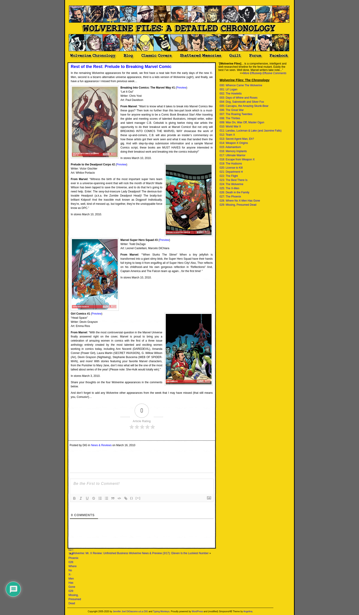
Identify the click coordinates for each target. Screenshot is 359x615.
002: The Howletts (231, 93)
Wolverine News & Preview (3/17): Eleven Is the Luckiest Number (169, 553)
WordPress (197, 611)
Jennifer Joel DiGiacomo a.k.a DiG (130, 611)
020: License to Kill (231, 167)
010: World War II (230, 126)
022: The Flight (229, 176)
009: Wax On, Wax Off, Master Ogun (242, 122)
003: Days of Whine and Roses (238, 97)
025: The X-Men (229, 188)
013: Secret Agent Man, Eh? (237, 138)
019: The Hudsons (231, 163)
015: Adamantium (230, 147)
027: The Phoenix (230, 196)
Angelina (247, 611)
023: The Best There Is (233, 180)
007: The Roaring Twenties (236, 114)
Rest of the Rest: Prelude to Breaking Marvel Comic (121, 66)
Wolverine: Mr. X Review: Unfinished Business (100, 553)
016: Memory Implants (233, 151)
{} (131, 498)
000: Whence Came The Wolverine (241, 85)
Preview (181, 87)
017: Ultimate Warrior (232, 155)
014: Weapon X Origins (234, 143)
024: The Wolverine (231, 184)
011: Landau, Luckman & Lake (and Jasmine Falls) (251, 130)
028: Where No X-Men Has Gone (240, 200)
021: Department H (231, 171)
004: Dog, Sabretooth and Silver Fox (242, 101)
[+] (138, 498)
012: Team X (227, 134)
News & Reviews (101, 445)
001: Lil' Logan (228, 89)
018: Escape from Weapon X (237, 159)
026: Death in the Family (234, 192)
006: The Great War (232, 110)
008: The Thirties (230, 118)
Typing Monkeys (161, 611)
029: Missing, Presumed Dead (238, 204)
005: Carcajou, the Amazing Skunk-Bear (244, 106)
